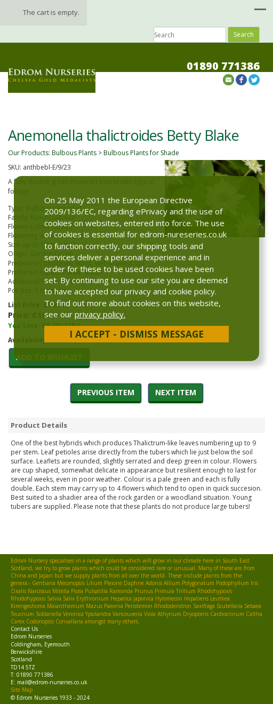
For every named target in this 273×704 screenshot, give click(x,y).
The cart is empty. (51, 12)
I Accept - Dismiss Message (136, 333)
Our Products (28, 152)
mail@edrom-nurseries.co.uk (52, 682)
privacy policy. (100, 314)
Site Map (22, 689)
